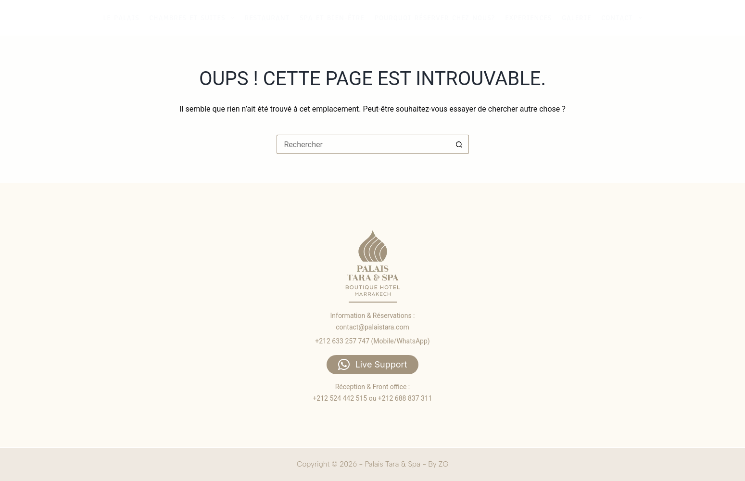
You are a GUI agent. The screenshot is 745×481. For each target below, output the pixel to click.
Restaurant (267, 18)
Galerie (576, 18)
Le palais (121, 18)
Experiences (528, 18)
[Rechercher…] (363, 144)
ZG (443, 464)
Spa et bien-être (332, 18)
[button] (373, 364)
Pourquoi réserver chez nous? (435, 18)
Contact (622, 18)
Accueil (673, 17)
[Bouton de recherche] (459, 144)
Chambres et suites (193, 18)
